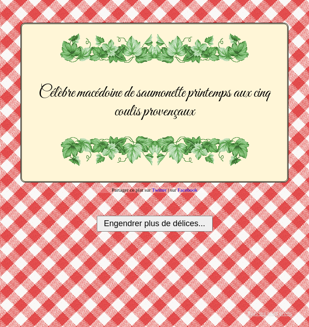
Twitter (159, 190)
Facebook (188, 190)
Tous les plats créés (269, 313)
